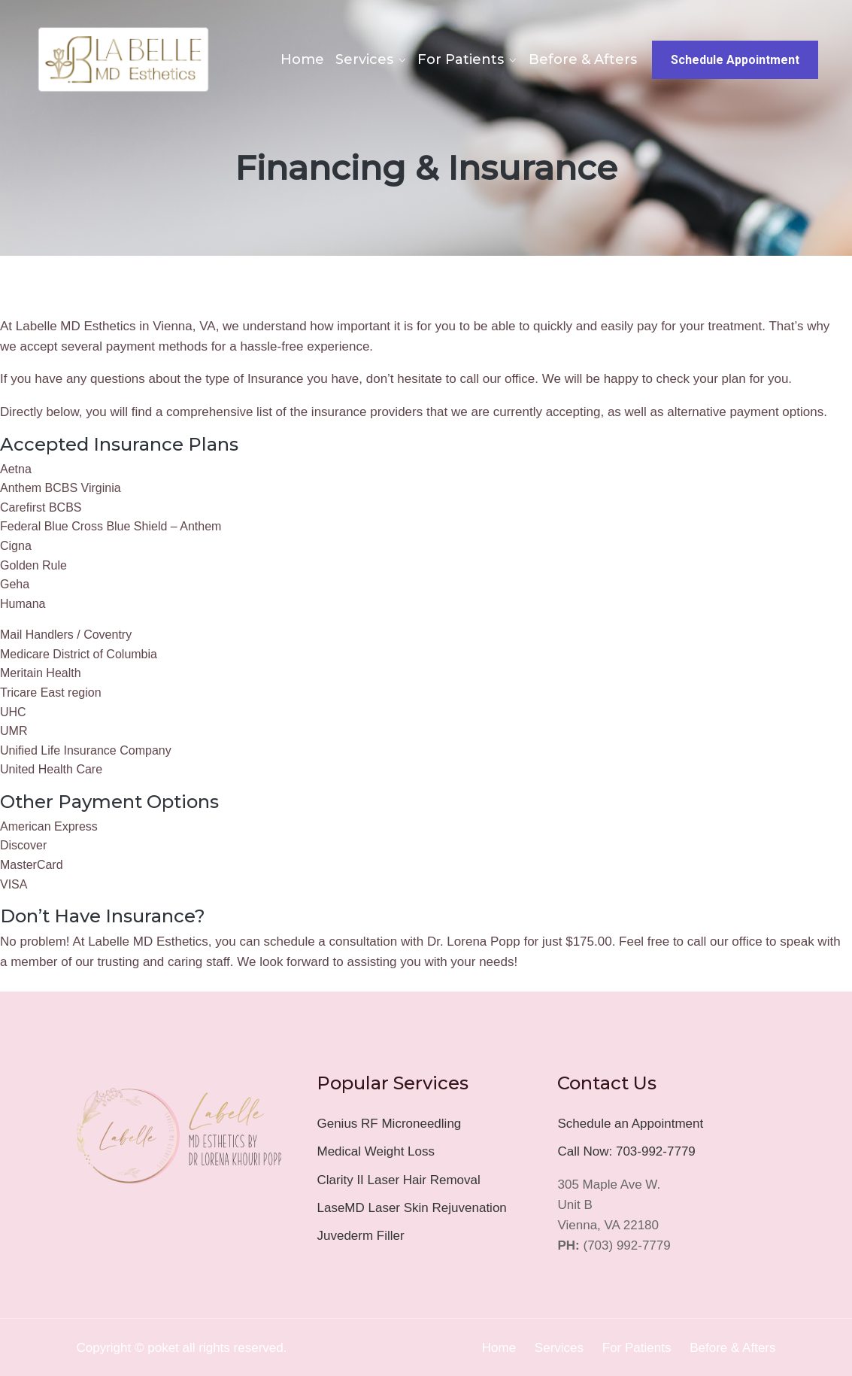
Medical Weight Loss (376, 1151)
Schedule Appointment (735, 60)
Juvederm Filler (360, 1236)
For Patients (460, 59)
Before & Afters (583, 59)
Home (302, 59)
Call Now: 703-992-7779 (626, 1151)
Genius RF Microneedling (389, 1123)
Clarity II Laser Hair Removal (398, 1180)
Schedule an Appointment (630, 1123)
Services (364, 59)
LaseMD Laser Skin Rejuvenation (411, 1208)
